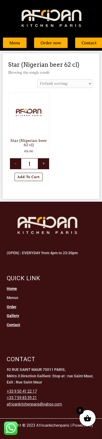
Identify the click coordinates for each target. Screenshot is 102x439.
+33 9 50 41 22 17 (22, 391)
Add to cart (28, 177)
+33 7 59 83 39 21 (22, 398)
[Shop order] (64, 83)
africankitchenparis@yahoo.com (34, 404)
